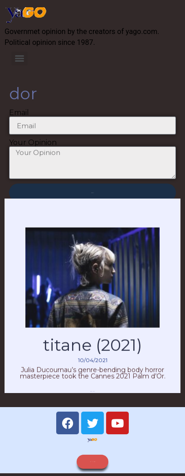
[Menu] (19, 58)
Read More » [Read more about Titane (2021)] (92, 397)
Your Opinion (33, 145)
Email (19, 115)
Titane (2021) (92, 351)
